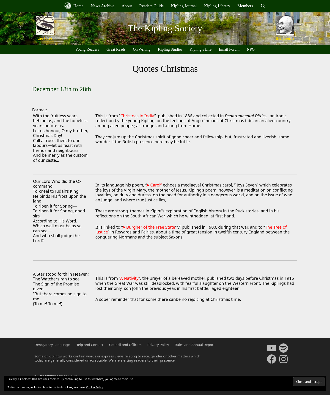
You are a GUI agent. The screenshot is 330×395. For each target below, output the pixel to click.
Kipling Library (217, 6)
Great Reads (116, 49)
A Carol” (154, 185)
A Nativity (129, 278)
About (127, 6)
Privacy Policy (158, 344)
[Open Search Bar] (263, 6)
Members (245, 6)
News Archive (102, 6)
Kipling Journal (184, 6)
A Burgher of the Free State (149, 227)
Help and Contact (89, 344)
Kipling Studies (170, 49)
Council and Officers (125, 344)
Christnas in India (137, 115)
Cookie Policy (94, 387)
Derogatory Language (52, 344)
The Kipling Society (165, 28)
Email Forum (229, 49)
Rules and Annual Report (194, 344)
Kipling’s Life (201, 49)
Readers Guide (151, 6)
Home (74, 5)
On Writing (142, 49)
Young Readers (87, 49)
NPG (251, 49)
